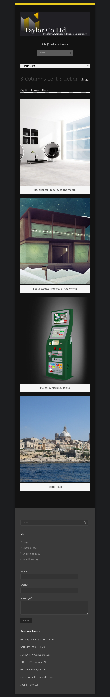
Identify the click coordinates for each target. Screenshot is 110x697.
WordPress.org (31, 559)
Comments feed (31, 553)
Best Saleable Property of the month (55, 288)
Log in (26, 542)
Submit (26, 620)
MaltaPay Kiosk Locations (55, 388)
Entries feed (30, 547)
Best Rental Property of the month (55, 189)
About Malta (55, 486)
